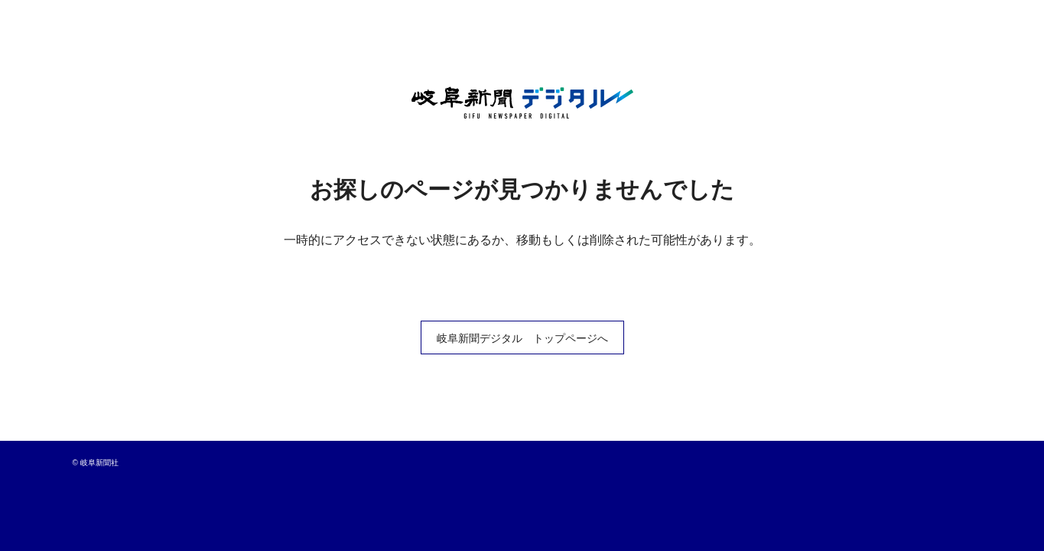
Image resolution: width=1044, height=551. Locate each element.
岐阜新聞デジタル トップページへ (522, 338)
